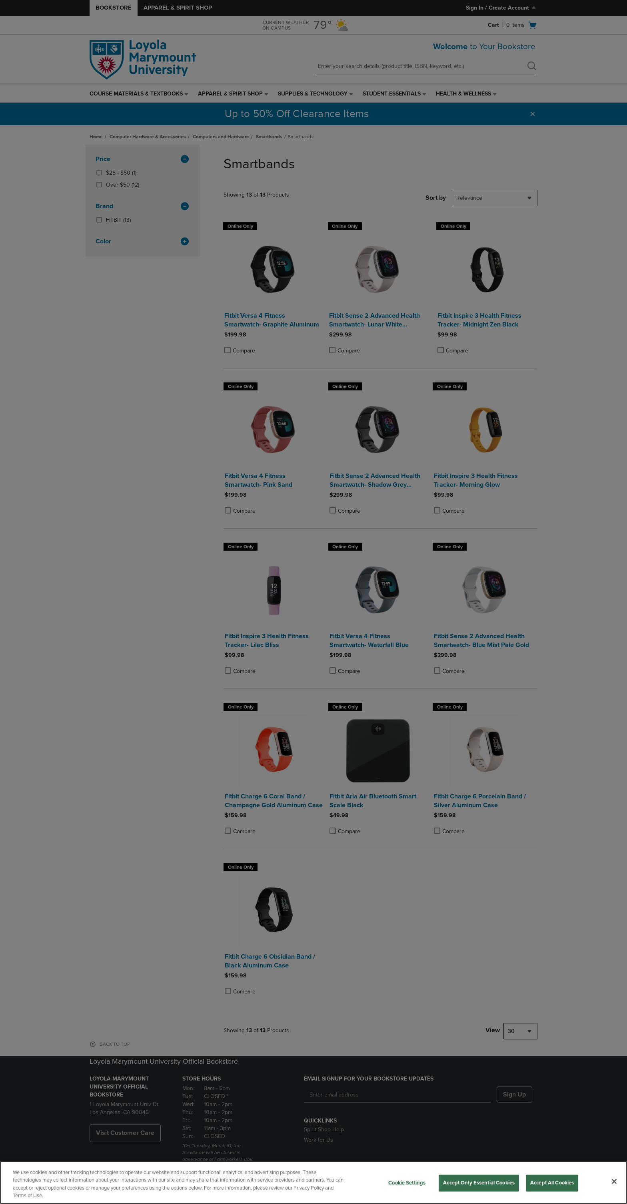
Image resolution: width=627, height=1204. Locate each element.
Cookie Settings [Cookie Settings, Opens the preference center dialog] (406, 1183)
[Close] (614, 1181)
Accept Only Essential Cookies (479, 1183)
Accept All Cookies (552, 1183)
